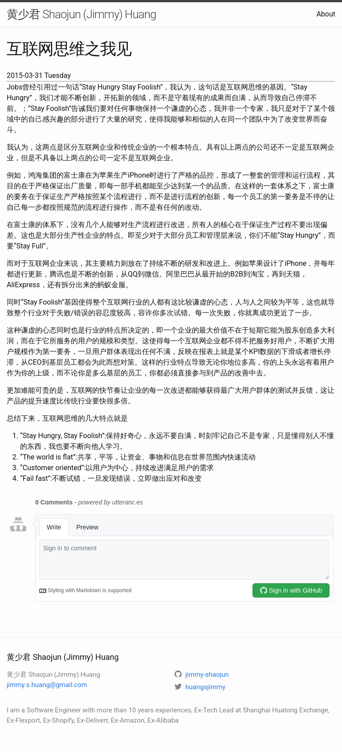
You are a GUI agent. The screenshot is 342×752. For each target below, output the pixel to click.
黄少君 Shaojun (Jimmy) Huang (81, 14)
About (325, 14)
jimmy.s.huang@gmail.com (47, 685)
